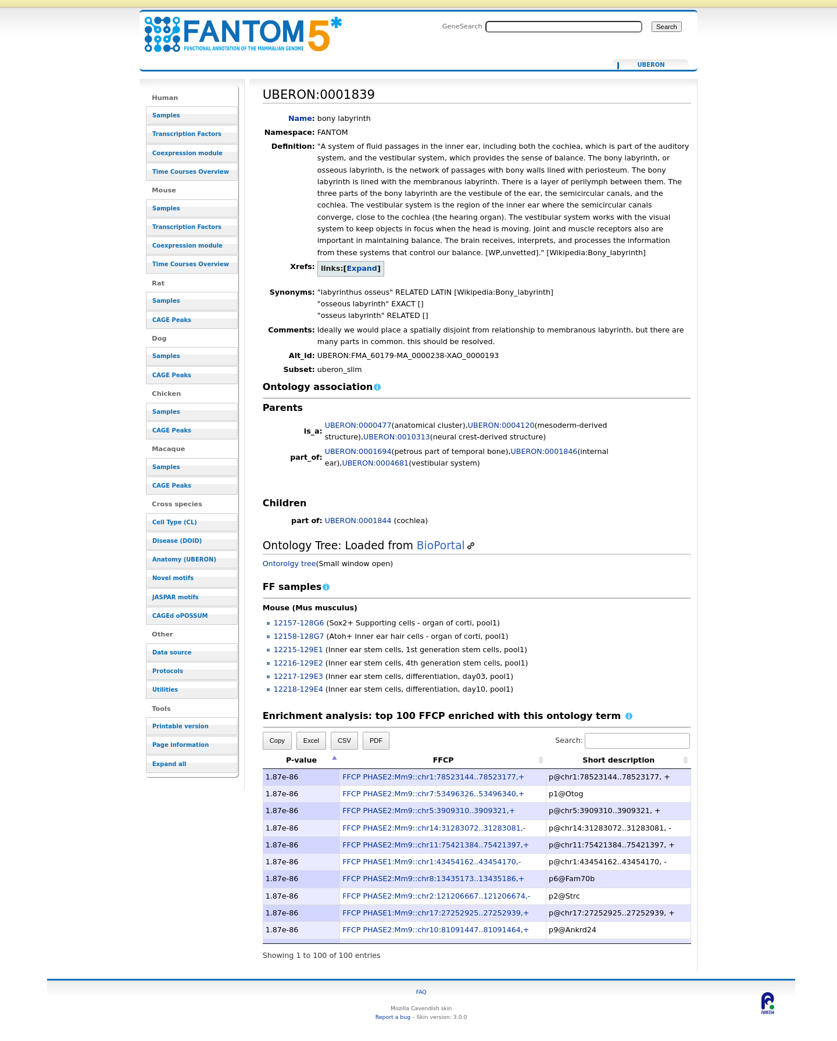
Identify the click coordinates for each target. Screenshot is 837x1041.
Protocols (167, 671)
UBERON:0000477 (358, 425)
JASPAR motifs (175, 597)
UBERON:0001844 (358, 520)
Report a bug (392, 1017)
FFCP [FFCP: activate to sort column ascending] (443, 760)
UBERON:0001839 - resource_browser (236, 27)
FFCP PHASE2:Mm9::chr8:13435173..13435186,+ (433, 878)
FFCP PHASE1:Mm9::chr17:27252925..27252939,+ (435, 912)
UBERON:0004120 (501, 425)
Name (300, 118)
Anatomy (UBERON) (184, 559)
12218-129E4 (298, 689)
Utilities (165, 689)
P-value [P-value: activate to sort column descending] (301, 760)
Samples (166, 115)
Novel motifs (173, 578)
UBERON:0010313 (396, 436)
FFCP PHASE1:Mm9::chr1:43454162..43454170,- (431, 861)
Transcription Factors (186, 134)
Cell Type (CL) (174, 522)
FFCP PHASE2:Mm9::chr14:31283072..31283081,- (433, 828)
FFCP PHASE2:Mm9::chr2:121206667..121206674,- (436, 896)
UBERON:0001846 (544, 451)
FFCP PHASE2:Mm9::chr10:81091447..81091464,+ (435, 929)
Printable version (180, 726)
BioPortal (441, 545)
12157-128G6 (299, 622)
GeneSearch (462, 26)
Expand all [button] (169, 764)
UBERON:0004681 (375, 463)
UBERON (650, 65)
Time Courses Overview (190, 172)
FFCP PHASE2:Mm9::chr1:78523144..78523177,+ (433, 776)
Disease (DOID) (177, 541)
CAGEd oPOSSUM (180, 616)
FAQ (421, 992)
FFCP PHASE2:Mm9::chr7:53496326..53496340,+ (433, 793)
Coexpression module (187, 153)
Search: (622, 740)
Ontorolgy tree (289, 563)
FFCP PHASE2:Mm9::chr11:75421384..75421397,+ (435, 844)
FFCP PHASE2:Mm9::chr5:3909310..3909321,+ (428, 810)
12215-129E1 (298, 649)
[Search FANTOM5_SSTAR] (563, 27)
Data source (172, 652)
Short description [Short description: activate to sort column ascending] (618, 760)
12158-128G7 (299, 636)
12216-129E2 (298, 663)
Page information (180, 745)
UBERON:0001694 (358, 451)
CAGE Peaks (171, 320)
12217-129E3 (298, 676)
